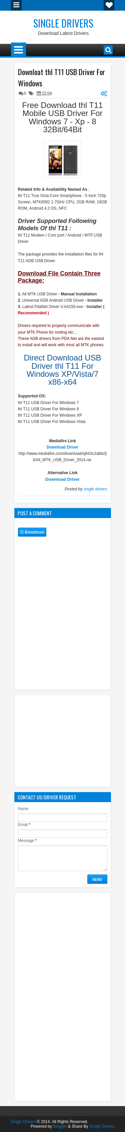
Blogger (60, 1126)
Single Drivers (63, 23)
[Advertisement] (71, 739)
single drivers (95, 489)
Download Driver (62, 447)
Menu (16, 5)
